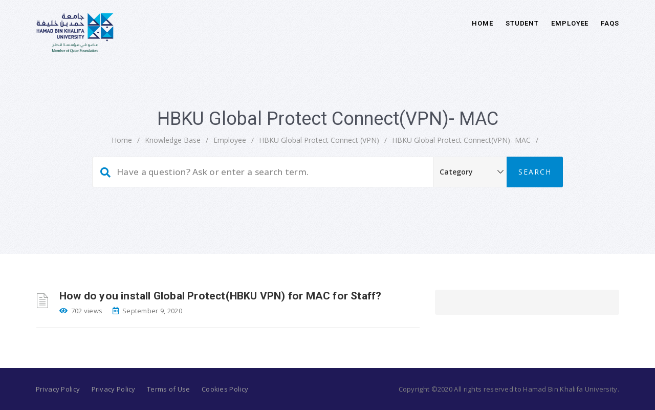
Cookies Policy (225, 389)
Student (522, 23)
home (122, 140)
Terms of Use (168, 389)
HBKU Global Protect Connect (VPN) (319, 140)
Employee (569, 23)
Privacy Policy (58, 389)
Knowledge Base (173, 140)
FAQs (610, 23)
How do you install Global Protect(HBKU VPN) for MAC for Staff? (220, 296)
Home (482, 23)
